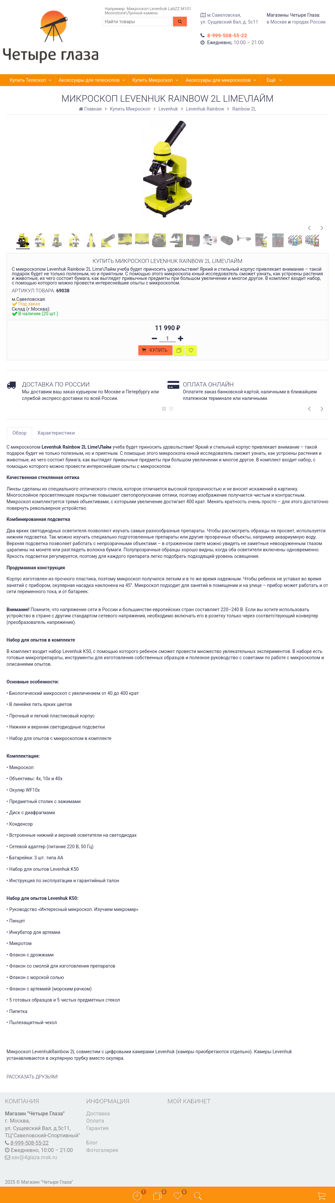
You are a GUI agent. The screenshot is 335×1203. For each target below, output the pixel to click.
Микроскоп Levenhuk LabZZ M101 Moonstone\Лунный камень (148, 10)
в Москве (277, 22)
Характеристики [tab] (56, 433)
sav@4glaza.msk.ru (34, 1157)
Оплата (95, 1121)
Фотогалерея (102, 1150)
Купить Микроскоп (155, 80)
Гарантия (97, 1128)
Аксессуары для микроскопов (220, 80)
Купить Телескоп (31, 80)
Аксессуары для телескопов (92, 80)
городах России (309, 22)
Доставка (98, 1113)
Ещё (275, 80)
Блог (92, 1143)
